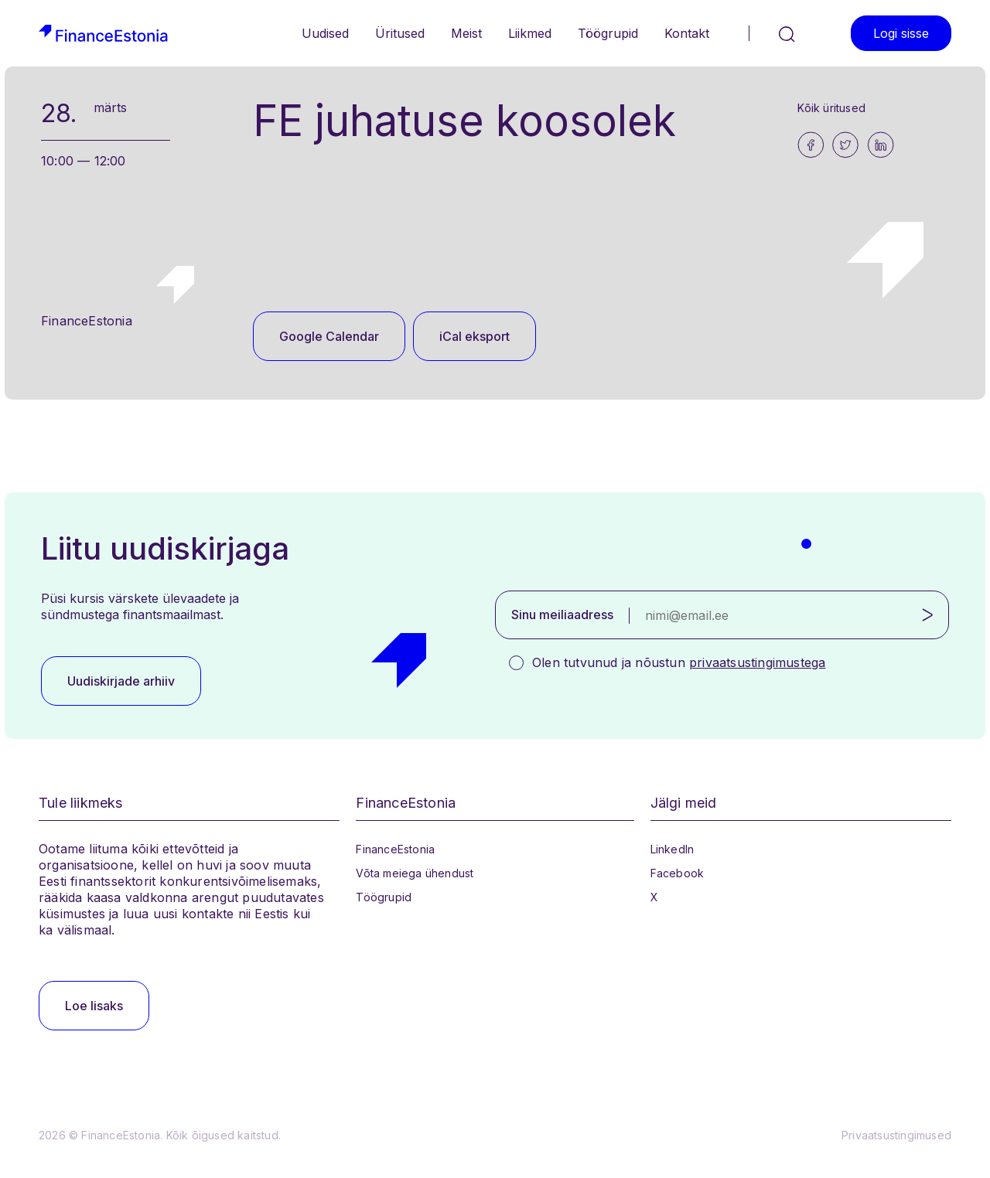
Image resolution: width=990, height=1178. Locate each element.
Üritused (400, 33)
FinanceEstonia (395, 849)
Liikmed (529, 33)
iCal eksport (474, 336)
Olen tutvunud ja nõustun (678, 662)
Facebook (677, 873)
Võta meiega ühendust (414, 873)
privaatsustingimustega (757, 662)
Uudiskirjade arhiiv (121, 681)
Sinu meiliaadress (562, 614)
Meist (466, 33)
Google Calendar (329, 336)
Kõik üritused (831, 107)
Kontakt (686, 33)
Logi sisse (901, 33)
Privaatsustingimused (896, 1135)
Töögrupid (608, 33)
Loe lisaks (94, 1005)
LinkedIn (672, 849)
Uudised (325, 33)
